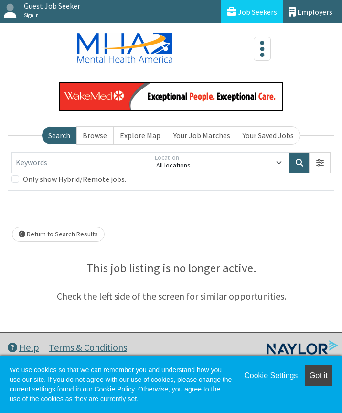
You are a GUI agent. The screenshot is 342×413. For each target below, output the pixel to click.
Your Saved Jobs (268, 135)
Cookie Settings (271, 375)
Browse (95, 135)
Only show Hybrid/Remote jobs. (74, 179)
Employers (310, 12)
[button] (320, 162)
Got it (319, 375)
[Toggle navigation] (262, 49)
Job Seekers (252, 12)
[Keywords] (80, 162)
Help (23, 347)
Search (59, 135)
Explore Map (140, 135)
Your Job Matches (201, 135)
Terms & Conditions (88, 347)
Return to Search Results (58, 234)
